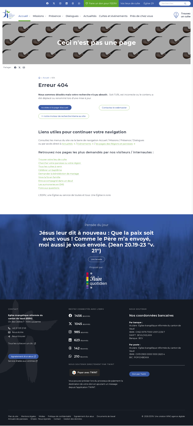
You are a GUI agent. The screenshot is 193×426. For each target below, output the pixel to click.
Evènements (85, 144)
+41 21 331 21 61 (19, 328)
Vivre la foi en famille (50, 177)
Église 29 (149, 3)
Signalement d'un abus (22, 357)
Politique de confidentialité (59, 417)
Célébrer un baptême (50, 170)
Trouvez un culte (182, 15)
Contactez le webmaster (114, 108)
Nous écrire (17, 333)
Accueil (23, 16)
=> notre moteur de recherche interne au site (63, 116)
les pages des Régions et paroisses (115, 144)
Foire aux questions (49, 188)
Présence (55, 16)
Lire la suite (96, 259)
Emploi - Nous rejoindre (41, 419)
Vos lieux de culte (130, 3)
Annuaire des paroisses (18, 419)
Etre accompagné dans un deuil (56, 181)
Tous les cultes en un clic (20, 344)
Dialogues (72, 16)
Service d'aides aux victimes (21, 362)
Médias (42, 417)
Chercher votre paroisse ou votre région (60, 163)
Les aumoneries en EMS (51, 184)
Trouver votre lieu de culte (53, 159)
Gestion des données (73, 419)
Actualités (89, 16)
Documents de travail (106, 417)
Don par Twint (139, 374)
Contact (57, 419)
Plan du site (13, 417)
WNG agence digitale (175, 417)
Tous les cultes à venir (50, 166)
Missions (38, 16)
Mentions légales (28, 417)
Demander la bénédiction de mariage (59, 174)
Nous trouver (18, 337)
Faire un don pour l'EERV (101, 3)
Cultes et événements (113, 16)
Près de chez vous (141, 16)
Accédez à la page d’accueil (55, 107)
